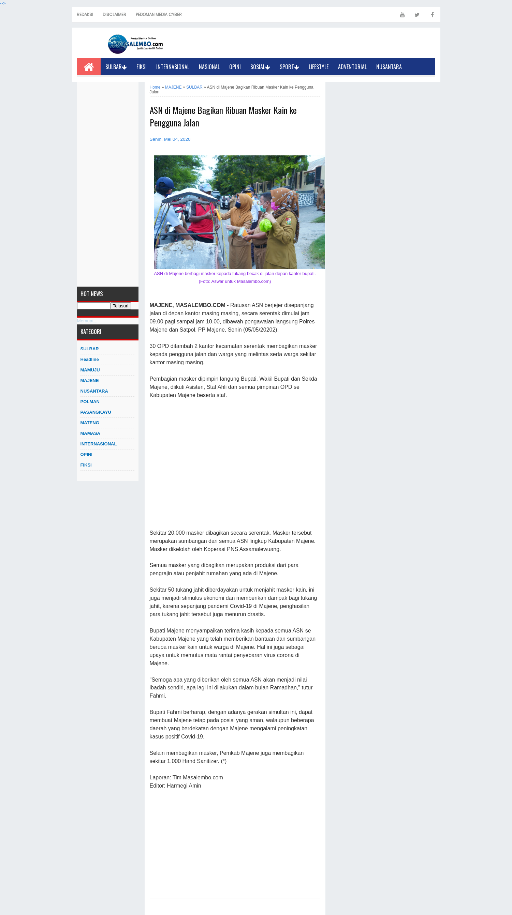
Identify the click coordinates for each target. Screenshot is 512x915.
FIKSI (141, 67)
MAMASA (91, 433)
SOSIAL (260, 67)
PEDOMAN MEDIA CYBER (159, 14)
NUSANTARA (389, 67)
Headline (90, 359)
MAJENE (90, 380)
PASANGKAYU (96, 412)
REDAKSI (85, 14)
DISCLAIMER (114, 14)
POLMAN (90, 401)
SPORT (289, 67)
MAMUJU (90, 369)
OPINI (235, 67)
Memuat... (87, 320)
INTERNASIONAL (172, 67)
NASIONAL (209, 67)
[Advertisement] (107, 184)
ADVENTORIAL (352, 67)
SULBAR (116, 67)
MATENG (90, 422)
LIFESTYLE (318, 67)
